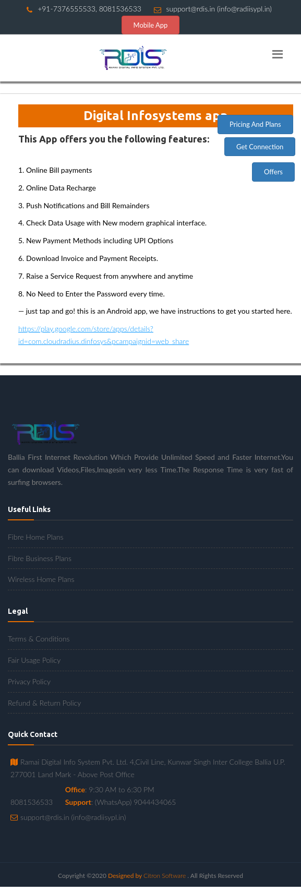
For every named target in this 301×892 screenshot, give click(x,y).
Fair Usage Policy (34, 660)
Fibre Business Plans (39, 558)
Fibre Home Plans (35, 536)
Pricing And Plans (255, 124)
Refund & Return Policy (44, 702)
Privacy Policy (29, 681)
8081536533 (31, 802)
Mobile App (151, 25)
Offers (273, 172)
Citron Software (164, 875)
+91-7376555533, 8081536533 (84, 8)
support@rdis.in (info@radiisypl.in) (213, 8)
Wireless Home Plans (41, 579)
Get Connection (259, 146)
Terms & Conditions (39, 638)
